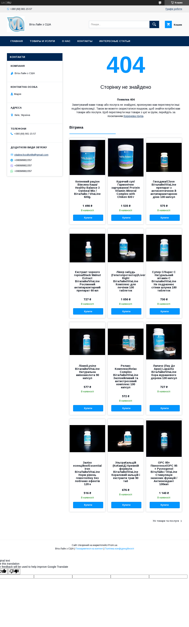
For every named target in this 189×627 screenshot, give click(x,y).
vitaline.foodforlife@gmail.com (31, 154)
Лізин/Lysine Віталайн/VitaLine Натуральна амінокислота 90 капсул (87, 372)
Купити (88, 217)
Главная (16, 41)
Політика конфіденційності (119, 548)
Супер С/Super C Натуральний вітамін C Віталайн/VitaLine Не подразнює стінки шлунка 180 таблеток (163, 281)
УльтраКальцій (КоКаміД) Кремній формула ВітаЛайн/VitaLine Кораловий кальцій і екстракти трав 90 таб (125, 472)
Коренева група (133, 116)
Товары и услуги (42, 41)
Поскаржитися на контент (89, 548)
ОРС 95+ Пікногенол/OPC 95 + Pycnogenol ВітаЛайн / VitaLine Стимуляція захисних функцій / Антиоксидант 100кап (164, 473)
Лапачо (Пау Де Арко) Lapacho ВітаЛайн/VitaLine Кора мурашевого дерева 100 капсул (164, 372)
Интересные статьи (114, 41)
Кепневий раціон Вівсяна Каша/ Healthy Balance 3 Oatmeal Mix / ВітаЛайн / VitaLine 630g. (87, 189)
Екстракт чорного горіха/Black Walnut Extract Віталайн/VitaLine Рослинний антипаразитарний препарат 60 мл (87, 281)
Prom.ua (112, 545)
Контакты (84, 41)
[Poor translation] (14, 571)
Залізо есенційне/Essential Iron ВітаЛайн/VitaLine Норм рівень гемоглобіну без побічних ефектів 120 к (87, 473)
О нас (66, 41)
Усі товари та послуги (166, 520)
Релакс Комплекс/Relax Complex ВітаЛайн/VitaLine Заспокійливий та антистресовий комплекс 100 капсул (125, 376)
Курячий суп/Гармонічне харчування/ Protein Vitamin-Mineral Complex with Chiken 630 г (125, 189)
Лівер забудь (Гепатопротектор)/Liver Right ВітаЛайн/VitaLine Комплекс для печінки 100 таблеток (125, 281)
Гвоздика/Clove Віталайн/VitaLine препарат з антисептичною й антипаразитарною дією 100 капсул (163, 189)
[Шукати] (154, 24)
